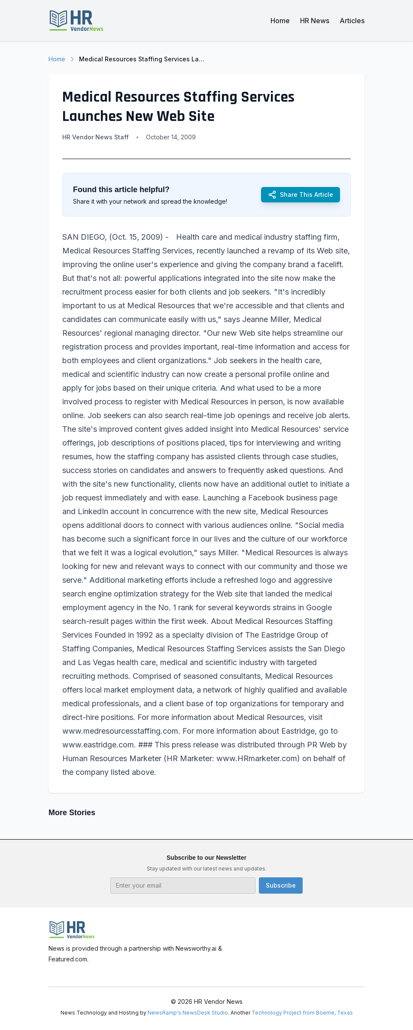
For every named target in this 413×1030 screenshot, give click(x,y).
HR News (314, 20)
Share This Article (300, 194)
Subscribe (281, 885)
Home (280, 20)
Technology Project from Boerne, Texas (302, 1012)
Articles (352, 20)
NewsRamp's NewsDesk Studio (188, 1012)
